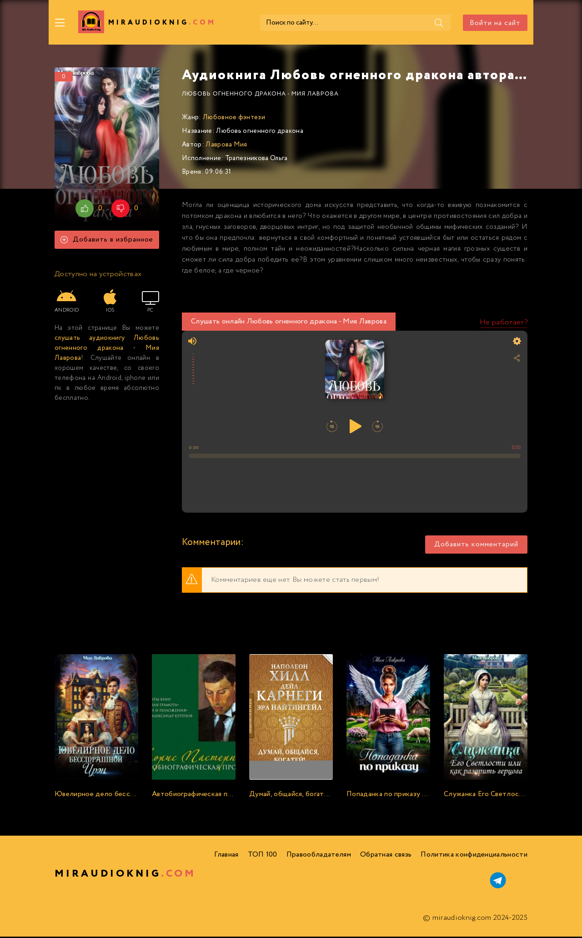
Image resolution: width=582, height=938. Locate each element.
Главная (226, 856)
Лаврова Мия (226, 146)
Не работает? (503, 323)
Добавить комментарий (476, 546)
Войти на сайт (495, 23)
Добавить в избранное (106, 241)
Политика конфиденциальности (474, 856)
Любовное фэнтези (234, 119)
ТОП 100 (262, 856)
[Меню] (60, 23)
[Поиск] (437, 23)
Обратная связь (385, 856)
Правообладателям (318, 856)
